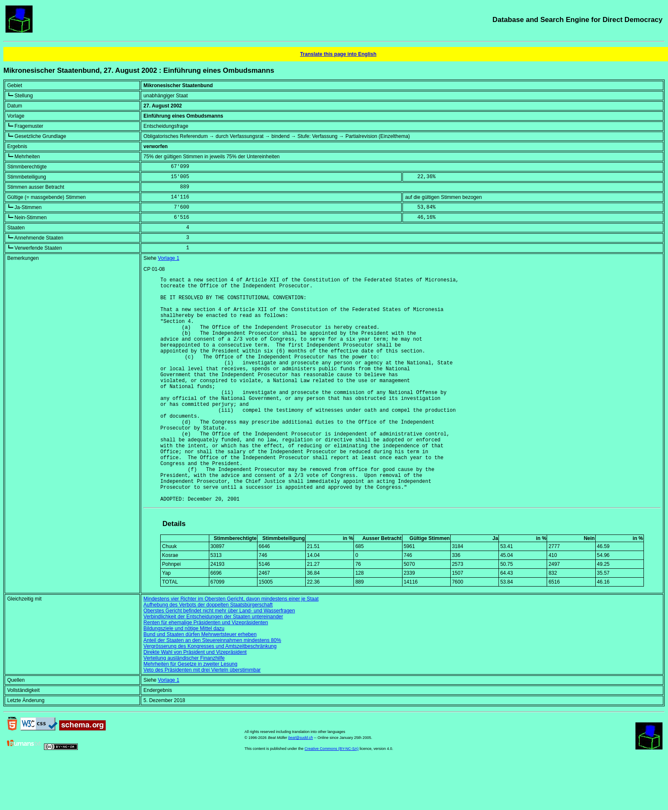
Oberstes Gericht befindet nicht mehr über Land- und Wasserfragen (219, 659)
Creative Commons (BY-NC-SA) (331, 797)
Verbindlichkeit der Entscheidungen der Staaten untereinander (213, 665)
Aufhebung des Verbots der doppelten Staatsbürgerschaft (208, 653)
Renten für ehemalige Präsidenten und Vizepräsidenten (205, 671)
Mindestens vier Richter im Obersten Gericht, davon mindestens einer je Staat (230, 647)
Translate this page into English (338, 54)
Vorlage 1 (168, 258)
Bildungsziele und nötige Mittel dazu (183, 677)
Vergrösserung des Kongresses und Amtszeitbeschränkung (210, 694)
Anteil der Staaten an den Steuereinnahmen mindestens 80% (212, 689)
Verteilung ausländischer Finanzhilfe (183, 706)
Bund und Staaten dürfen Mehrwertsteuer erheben (200, 683)
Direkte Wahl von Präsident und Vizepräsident (194, 700)
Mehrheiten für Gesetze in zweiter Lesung (190, 712)
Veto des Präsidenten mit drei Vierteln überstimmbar (201, 718)
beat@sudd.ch (300, 786)
